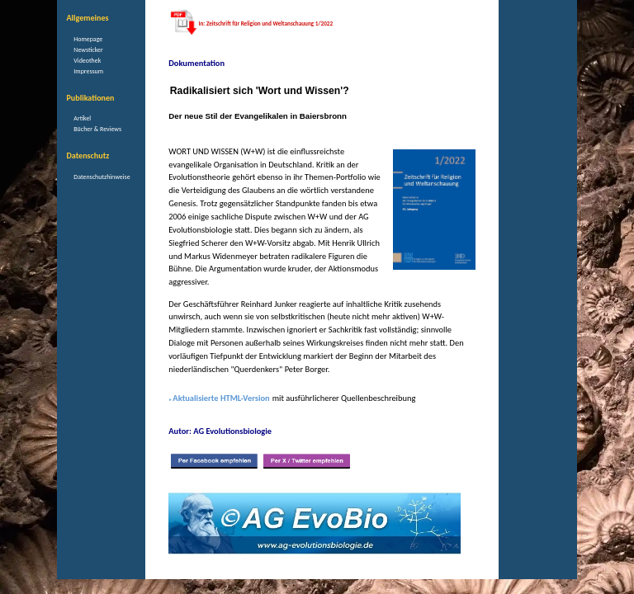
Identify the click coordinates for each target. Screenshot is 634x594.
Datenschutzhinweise (101, 176)
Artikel (82, 118)
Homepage (87, 39)
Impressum (88, 71)
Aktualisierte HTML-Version (221, 398)
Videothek (87, 60)
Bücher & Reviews (97, 129)
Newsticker (87, 49)
